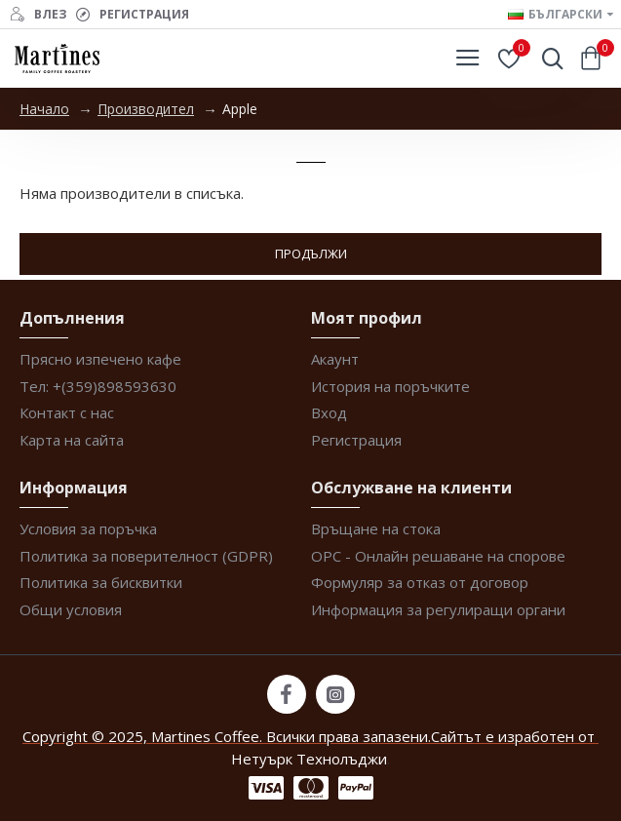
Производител (145, 108)
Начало (44, 108)
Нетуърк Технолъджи (309, 758)
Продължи (311, 253)
